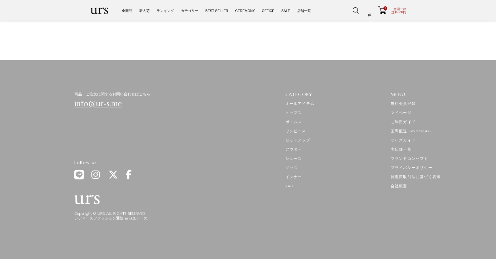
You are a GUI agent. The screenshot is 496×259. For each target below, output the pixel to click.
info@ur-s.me (98, 103)
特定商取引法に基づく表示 (416, 176)
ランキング (165, 11)
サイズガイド (403, 140)
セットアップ (297, 140)
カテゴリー (189, 11)
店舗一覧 (304, 11)
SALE (285, 11)
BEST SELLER (216, 11)
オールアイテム (299, 103)
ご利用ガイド (403, 121)
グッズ (291, 167)
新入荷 (144, 11)
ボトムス (293, 121)
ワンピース (295, 131)
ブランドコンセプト (409, 158)
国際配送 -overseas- (411, 131)
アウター (293, 149)
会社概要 (399, 186)
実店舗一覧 (401, 149)
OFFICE (268, 11)
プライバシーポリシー (411, 167)
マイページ (401, 112)
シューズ (293, 158)
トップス (293, 112)
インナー (293, 176)
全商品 (127, 11)
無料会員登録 (403, 103)
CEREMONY (245, 11)
